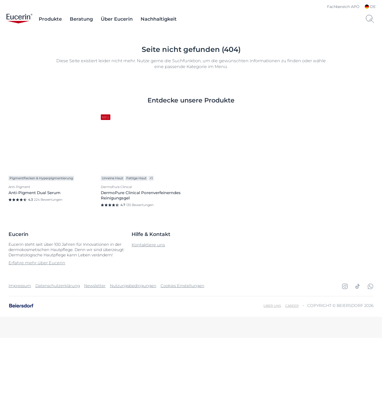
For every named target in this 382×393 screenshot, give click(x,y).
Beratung (81, 19)
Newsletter (95, 340)
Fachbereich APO (343, 6)
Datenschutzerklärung (57, 340)
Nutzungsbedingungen (133, 340)
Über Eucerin (117, 19)
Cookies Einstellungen (182, 340)
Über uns (272, 361)
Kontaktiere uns (148, 299)
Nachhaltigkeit (159, 19)
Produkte (50, 19)
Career (292, 361)
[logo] (19, 19)
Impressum (19, 340)
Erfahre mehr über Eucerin (36, 317)
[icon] (345, 341)
